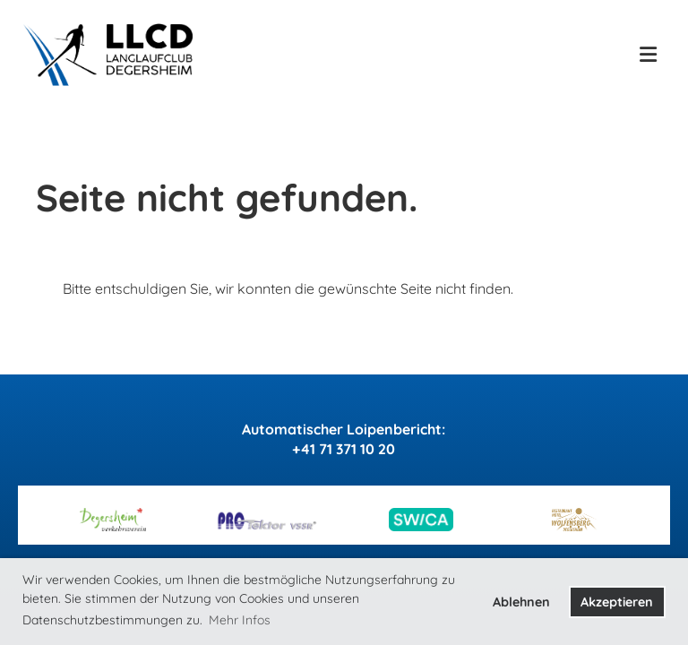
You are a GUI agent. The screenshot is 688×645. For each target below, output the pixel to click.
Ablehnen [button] (521, 602)
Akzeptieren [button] (616, 602)
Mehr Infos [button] (240, 620)
